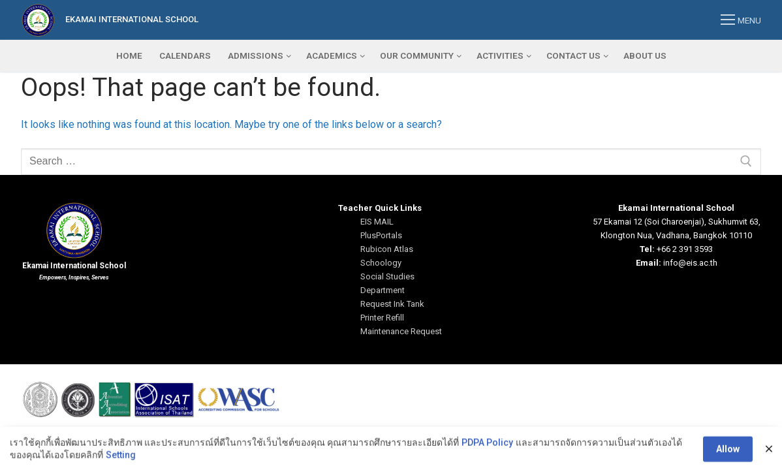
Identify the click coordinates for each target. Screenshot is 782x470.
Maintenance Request (401, 331)
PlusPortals (381, 235)
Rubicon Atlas (386, 249)
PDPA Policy (487, 461)
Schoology (380, 263)
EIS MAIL (377, 222)
